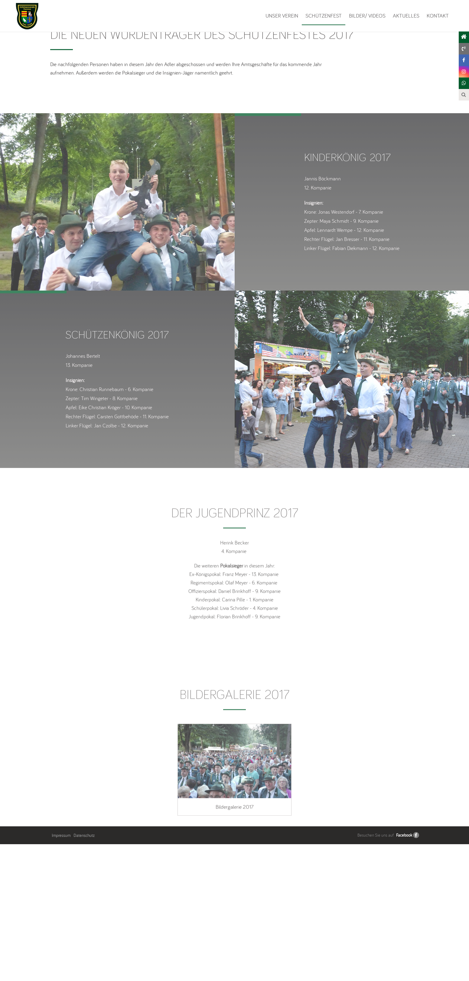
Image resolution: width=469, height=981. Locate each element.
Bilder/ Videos (367, 15)
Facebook (404, 972)
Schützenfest (323, 15)
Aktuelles (406, 15)
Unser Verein (281, 15)
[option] (117, 338)
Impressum (61, 972)
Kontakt (438, 15)
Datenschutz (84, 972)
